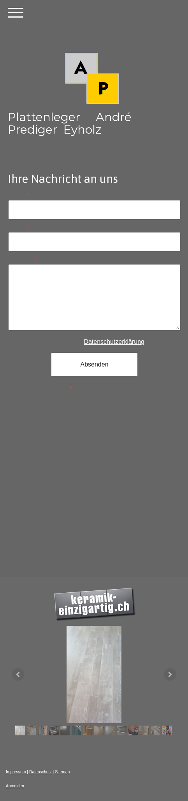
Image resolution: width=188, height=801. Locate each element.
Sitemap (62, 772)
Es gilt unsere (94, 341)
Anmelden (15, 786)
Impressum (16, 772)
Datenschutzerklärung (114, 341)
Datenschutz (40, 772)
